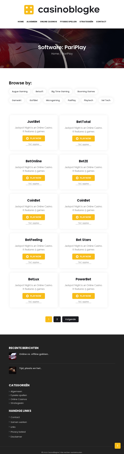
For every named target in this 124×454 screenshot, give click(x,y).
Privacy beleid (18, 427)
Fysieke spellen (68, 17)
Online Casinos (48, 17)
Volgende (70, 315)
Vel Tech (105, 96)
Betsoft (39, 87)
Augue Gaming (19, 87)
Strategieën (86, 17)
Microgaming (53, 96)
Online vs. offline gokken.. (34, 349)
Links (13, 422)
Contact (101, 17)
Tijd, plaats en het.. (30, 364)
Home (21, 17)
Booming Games (86, 87)
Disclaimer (16, 432)
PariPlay (72, 96)
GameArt (16, 96)
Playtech (88, 96)
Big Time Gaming (60, 87)
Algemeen (32, 17)
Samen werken (19, 417)
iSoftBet (34, 96)
